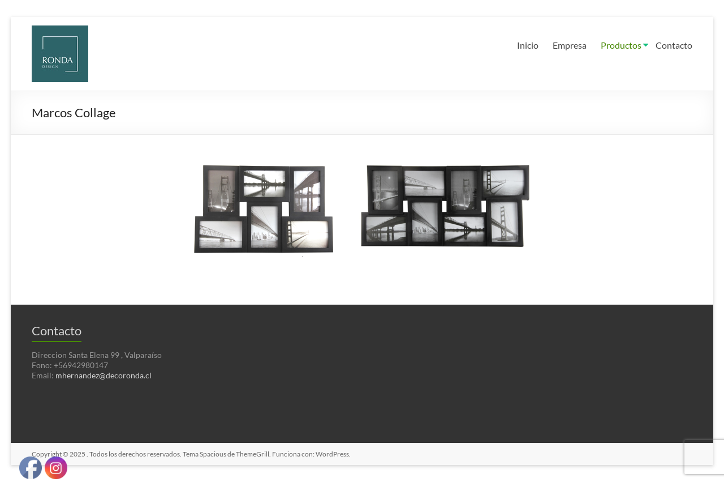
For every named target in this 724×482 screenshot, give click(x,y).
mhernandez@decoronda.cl (103, 375)
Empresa (570, 45)
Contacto (674, 45)
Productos (621, 45)
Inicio (527, 45)
